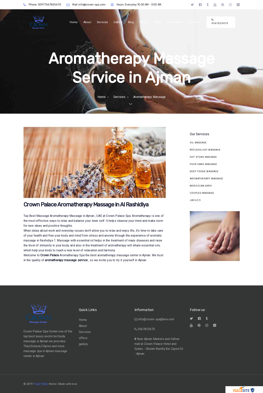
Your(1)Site (41, 384)
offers (83, 338)
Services (85, 332)
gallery (83, 344)
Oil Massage (198, 142)
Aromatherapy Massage (206, 178)
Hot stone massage (203, 157)
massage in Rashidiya (39, 240)
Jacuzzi (195, 200)
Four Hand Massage (203, 164)
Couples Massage (202, 193)
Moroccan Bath (201, 185)
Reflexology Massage (205, 149)
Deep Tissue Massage (204, 171)
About (83, 326)
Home (83, 320)
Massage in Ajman (82, 216)
